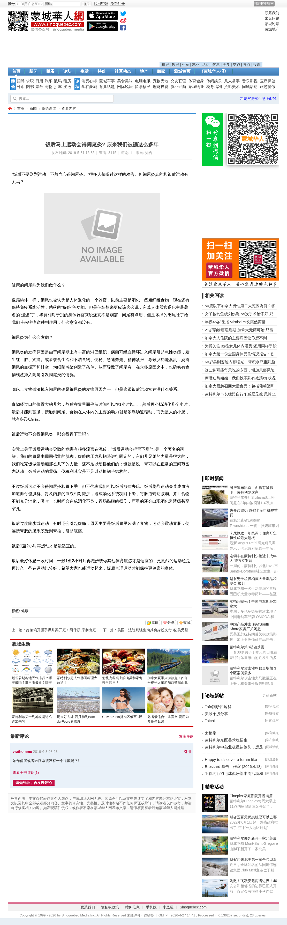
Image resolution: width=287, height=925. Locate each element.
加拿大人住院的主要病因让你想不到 (236, 338)
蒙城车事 (107, 81)
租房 (165, 64)
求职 (30, 81)
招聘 (21, 81)
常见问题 (272, 18)
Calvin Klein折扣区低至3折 (122, 717)
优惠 (216, 64)
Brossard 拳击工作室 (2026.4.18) (233, 766)
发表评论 (186, 736)
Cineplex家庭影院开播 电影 (252, 796)
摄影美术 (232, 87)
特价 (101, 71)
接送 (256, 64)
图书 (30, 87)
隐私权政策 (110, 907)
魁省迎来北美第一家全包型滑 (253, 859)
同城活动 (250, 87)
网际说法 (125, 87)
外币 (21, 87)
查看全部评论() (26, 772)
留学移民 (142, 87)
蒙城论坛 (272, 24)
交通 (236, 64)
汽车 (48, 81)
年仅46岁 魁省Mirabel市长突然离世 (235, 322)
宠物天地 (160, 81)
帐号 (11, 4)
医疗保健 (267, 81)
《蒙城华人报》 (213, 71)
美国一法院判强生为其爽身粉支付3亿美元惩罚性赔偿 (160, 630)
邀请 (154, 622)
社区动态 (123, 71)
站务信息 (132, 907)
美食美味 (125, 81)
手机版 (151, 907)
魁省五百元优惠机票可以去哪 (253, 817)
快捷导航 (263, 4)
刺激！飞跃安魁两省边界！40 (253, 881)
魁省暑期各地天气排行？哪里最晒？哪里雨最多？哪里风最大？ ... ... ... (32, 682)
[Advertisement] (211, 36)
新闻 (33, 71)
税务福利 (214, 87)
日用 (39, 81)
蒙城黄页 (182, 71)
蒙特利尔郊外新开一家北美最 (253, 838)
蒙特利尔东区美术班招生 (226, 740)
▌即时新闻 (213, 478)
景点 (246, 64)
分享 (171, 622)
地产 (144, 71)
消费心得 (89, 81)
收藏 (187, 622)
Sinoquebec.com (193, 907)
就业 (195, 64)
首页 (16, 71)
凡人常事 (232, 81)
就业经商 (178, 87)
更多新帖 (269, 695)
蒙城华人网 (10, 108)
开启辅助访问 (278, 3)
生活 (84, 71)
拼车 (58, 87)
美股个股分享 (216, 713)
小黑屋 (168, 907)
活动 (205, 64)
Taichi (210, 720)
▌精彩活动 (213, 786)
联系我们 (272, 13)
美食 (226, 64)
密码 (48, 4)
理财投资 (160, 87)
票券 (39, 87)
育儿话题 (107, 87)
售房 (175, 64)
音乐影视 (250, 81)
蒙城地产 (272, 29)
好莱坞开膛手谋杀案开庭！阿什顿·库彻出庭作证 (64, 630)
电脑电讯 (142, 81)
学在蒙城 (89, 87)
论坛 (67, 71)
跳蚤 (50, 71)
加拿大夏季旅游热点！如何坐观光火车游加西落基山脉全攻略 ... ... (167, 682)
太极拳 (210, 733)
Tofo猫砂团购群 (218, 706)
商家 (161, 71)
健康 (24, 611)
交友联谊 (178, 81)
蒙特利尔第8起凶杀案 (247, 647)
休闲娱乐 (214, 81)
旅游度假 (267, 87)
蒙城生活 (21, 644)
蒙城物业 (196, 87)
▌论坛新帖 (213, 695)
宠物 (48, 87)
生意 (185, 64)
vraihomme (22, 752)
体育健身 (196, 81)
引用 (187, 752)
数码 (58, 81)
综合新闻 (49, 108)
